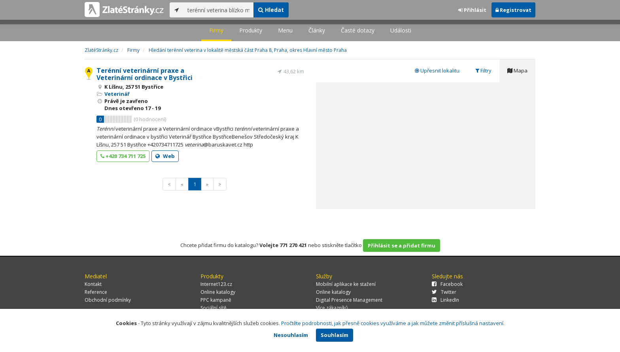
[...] (218, 9)
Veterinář (117, 93)
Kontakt (93, 284)
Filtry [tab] (483, 70)
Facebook (447, 284)
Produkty (250, 30)
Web (165, 156)
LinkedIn (445, 300)
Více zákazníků (332, 307)
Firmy (216, 30)
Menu (285, 30)
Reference (96, 292)
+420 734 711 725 (123, 156)
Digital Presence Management (349, 300)
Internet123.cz (216, 284)
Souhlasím (334, 335)
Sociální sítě (213, 307)
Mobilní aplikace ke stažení (346, 284)
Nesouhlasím (291, 335)
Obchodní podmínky (108, 300)
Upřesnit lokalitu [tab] (437, 70)
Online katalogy (217, 292)
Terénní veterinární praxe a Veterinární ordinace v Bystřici (144, 74)
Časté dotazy (357, 30)
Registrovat (513, 9)
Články (316, 30)
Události (400, 30)
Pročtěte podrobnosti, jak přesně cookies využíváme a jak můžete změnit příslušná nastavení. (393, 323)
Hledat (271, 9)
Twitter (444, 292)
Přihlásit (472, 9)
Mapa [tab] (517, 70)
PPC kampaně (215, 300)
